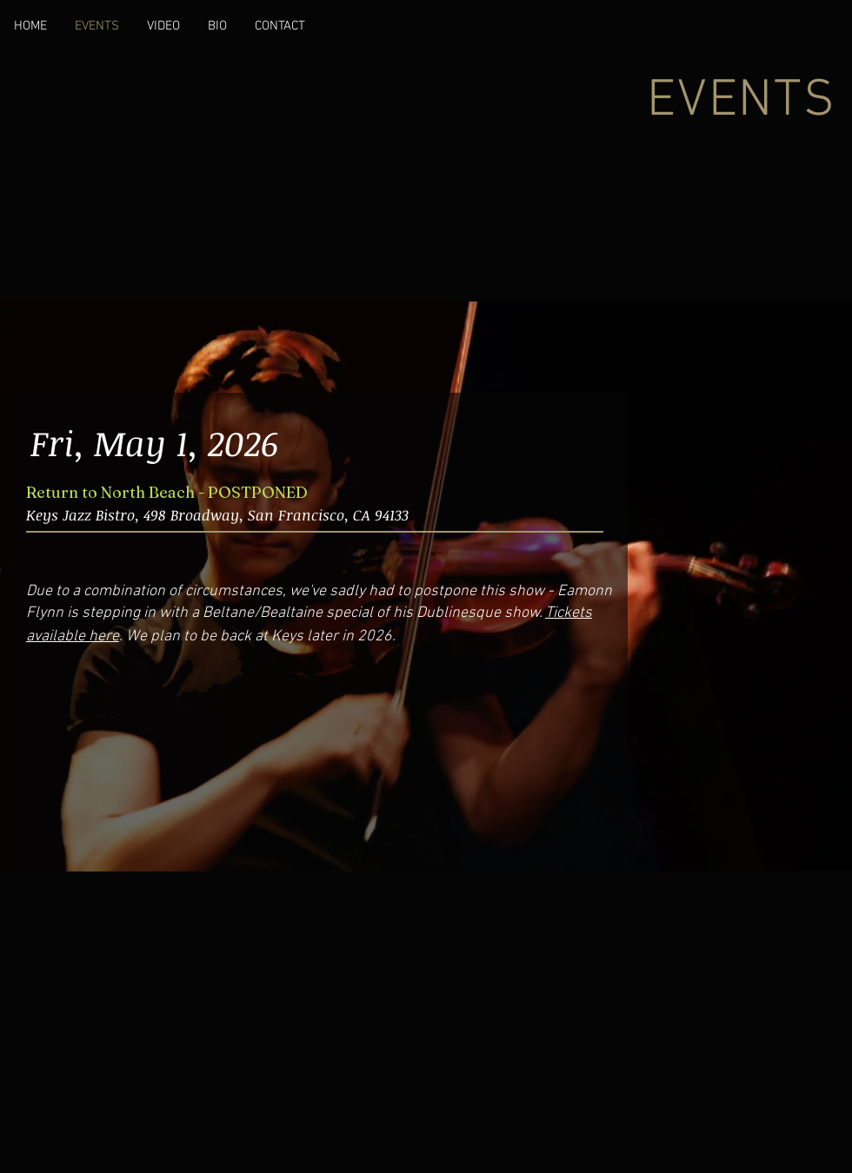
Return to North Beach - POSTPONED (167, 492)
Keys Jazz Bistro (80, 515)
